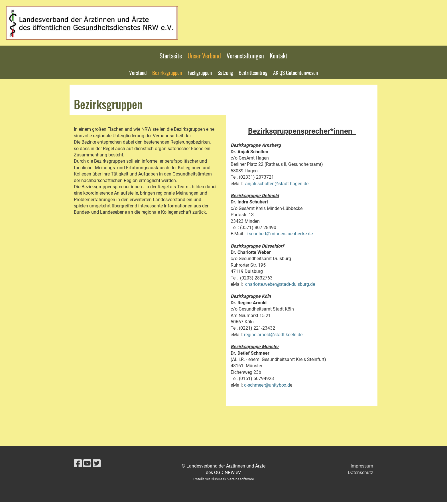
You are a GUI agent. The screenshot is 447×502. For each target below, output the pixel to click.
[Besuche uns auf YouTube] (87, 463)
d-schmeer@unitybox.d (267, 385)
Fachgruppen (200, 72)
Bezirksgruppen (167, 72)
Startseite (171, 55)
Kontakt (278, 55)
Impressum (362, 466)
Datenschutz (360, 472)
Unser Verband (204, 55)
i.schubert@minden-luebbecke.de (280, 233)
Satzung (225, 72)
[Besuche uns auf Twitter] (97, 463)
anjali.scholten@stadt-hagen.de (276, 183)
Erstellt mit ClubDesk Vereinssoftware (223, 479)
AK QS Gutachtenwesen (295, 72)
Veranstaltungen (245, 55)
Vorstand (138, 72)
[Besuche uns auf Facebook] (78, 463)
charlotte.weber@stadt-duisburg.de (280, 284)
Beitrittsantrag (253, 72)
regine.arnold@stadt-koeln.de (273, 334)
